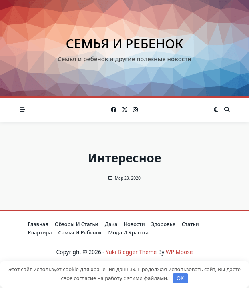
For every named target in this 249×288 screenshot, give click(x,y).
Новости (134, 224)
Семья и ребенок (124, 43)
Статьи (190, 224)
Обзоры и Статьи (76, 224)
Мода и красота (128, 232)
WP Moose (179, 252)
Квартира (40, 232)
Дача (111, 224)
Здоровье (163, 224)
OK (180, 278)
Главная (38, 224)
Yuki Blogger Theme (131, 252)
